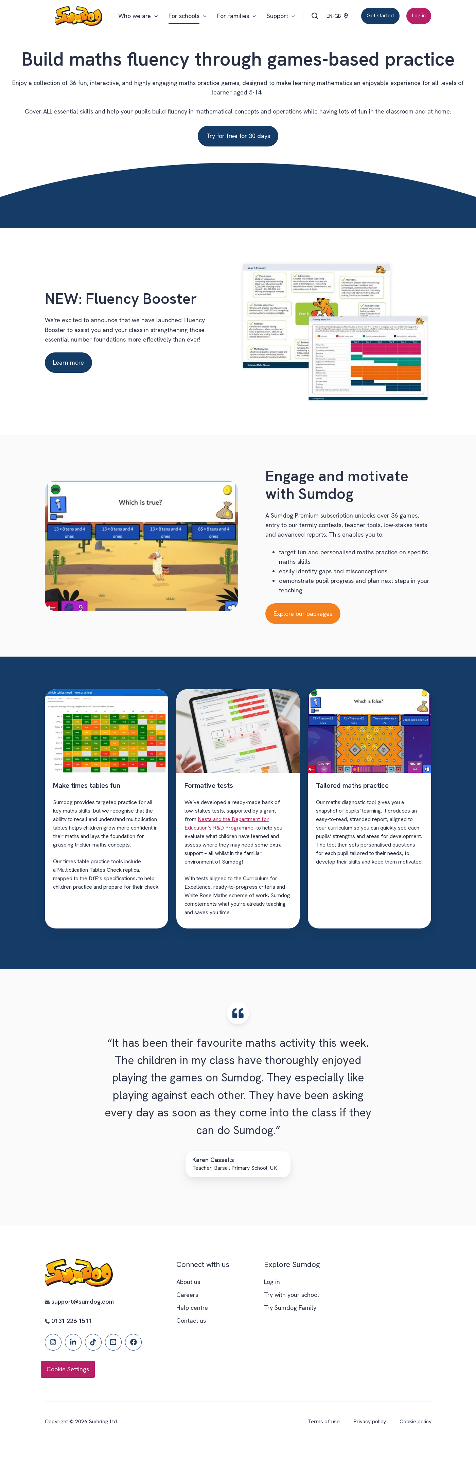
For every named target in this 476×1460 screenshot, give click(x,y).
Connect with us (202, 1264)
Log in (419, 15)
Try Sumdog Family (290, 1307)
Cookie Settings (68, 1369)
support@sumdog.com (82, 1301)
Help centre (192, 1307)
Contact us (191, 1320)
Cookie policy (415, 1421)
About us (188, 1282)
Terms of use (324, 1421)
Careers (187, 1295)
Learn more (68, 362)
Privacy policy (369, 1421)
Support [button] (277, 16)
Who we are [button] (134, 16)
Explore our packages (303, 614)
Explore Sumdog (292, 1264)
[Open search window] (315, 16)
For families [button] (233, 16)
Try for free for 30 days (238, 136)
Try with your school (291, 1295)
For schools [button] (184, 16)
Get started (380, 15)
